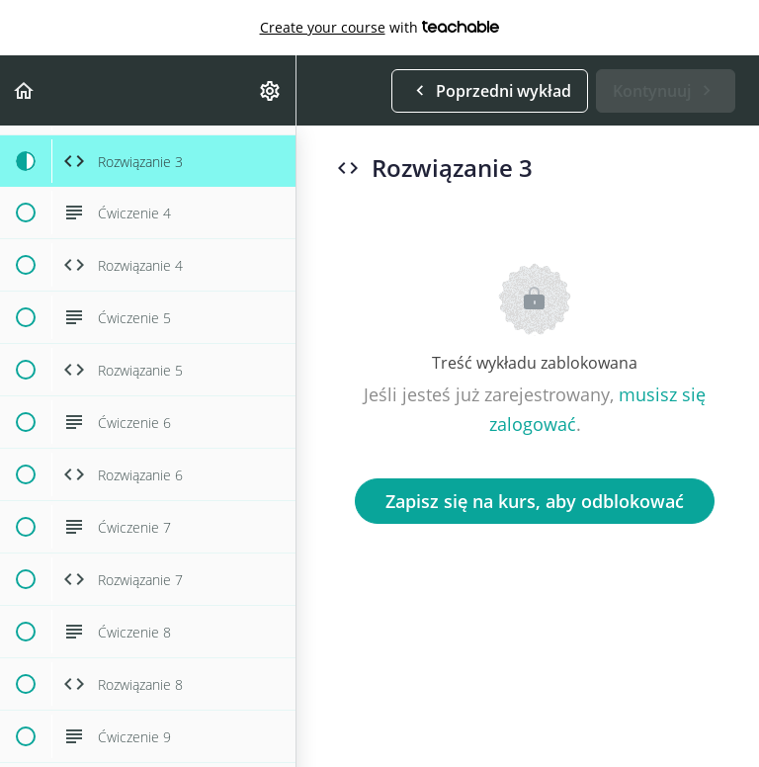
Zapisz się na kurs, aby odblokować (534, 501)
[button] (24, 90)
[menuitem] (270, 90)
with (380, 28)
